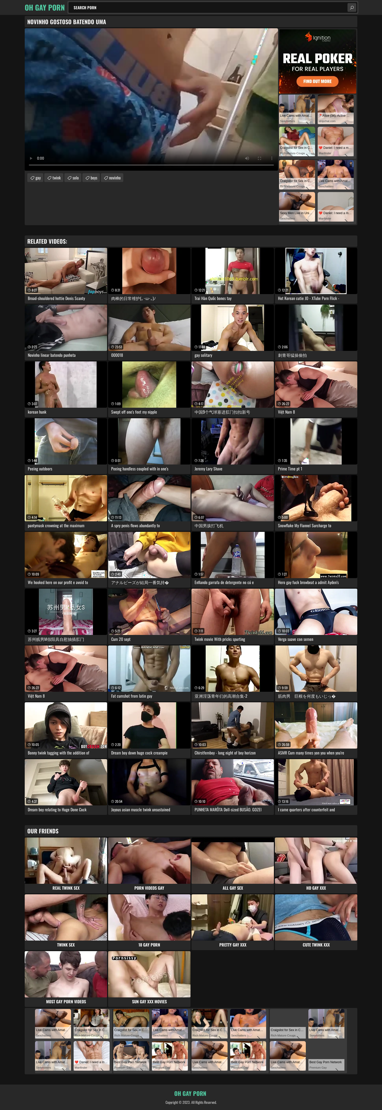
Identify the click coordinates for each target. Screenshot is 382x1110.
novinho (115, 178)
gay (38, 178)
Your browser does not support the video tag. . (151, 99)
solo (76, 178)
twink (57, 178)
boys (94, 178)
